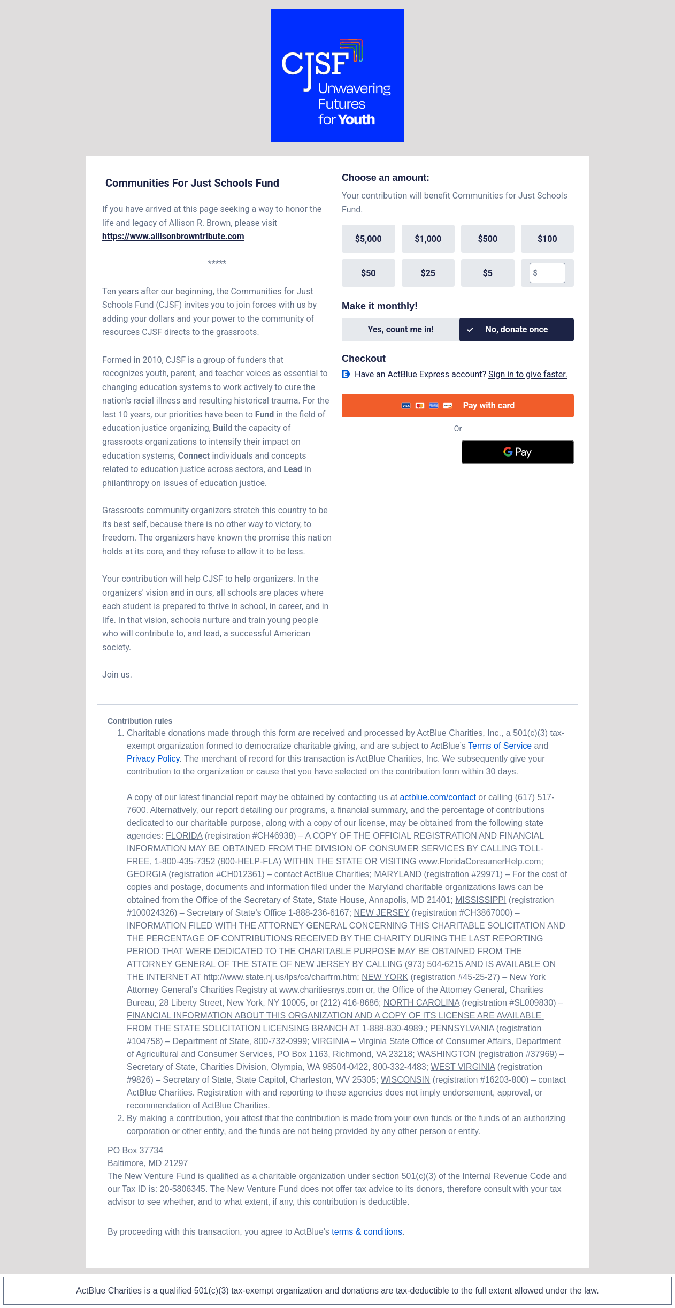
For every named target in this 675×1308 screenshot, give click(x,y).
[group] (458, 256)
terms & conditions (367, 1231)
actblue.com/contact (438, 797)
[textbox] (551, 273)
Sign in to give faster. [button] (527, 374)
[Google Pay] (518, 452)
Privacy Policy (153, 758)
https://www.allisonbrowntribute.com (173, 236)
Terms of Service (500, 745)
